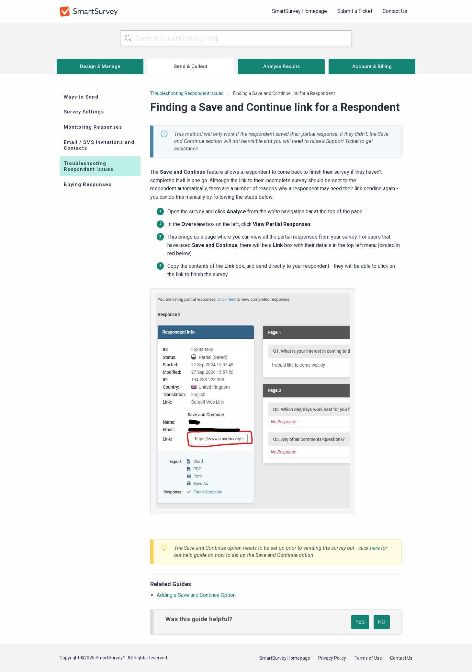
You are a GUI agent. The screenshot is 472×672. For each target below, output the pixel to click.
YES (360, 622)
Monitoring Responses (93, 127)
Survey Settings (84, 112)
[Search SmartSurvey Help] (236, 38)
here (375, 548)
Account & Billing (372, 66)
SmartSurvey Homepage (299, 11)
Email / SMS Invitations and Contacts (99, 145)
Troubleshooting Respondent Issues (88, 166)
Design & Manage (100, 66)
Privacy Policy (332, 658)
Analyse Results (281, 66)
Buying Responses (87, 184)
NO (381, 622)
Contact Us (395, 11)
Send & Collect (191, 66)
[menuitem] (299, 11)
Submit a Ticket (354, 11)
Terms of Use (368, 658)
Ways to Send (81, 97)
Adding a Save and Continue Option (196, 595)
